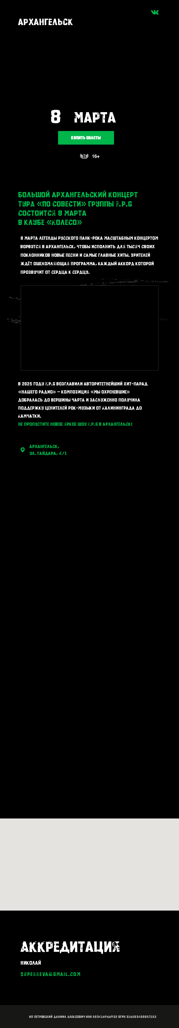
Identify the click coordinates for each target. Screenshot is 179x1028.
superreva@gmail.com (51, 974)
